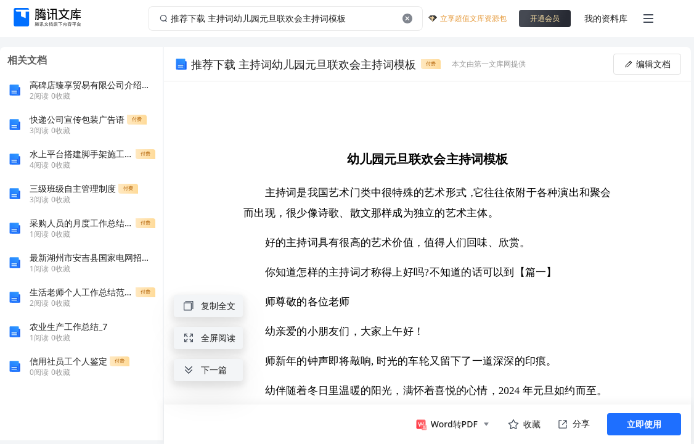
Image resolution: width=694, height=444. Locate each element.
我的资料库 (605, 18)
